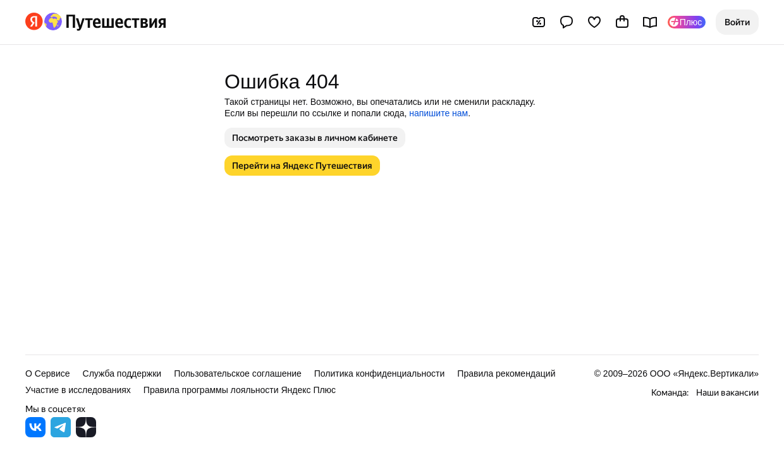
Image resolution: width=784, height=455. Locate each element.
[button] (737, 22)
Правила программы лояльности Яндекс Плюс (240, 390)
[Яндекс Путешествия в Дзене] (86, 433)
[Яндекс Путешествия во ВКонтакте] (35, 433)
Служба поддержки (122, 373)
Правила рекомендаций (506, 373)
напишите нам (438, 113)
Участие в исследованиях (78, 390)
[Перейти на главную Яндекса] (34, 21)
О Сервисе (47, 373)
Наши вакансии (727, 392)
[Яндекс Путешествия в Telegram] (61, 433)
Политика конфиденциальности (379, 373)
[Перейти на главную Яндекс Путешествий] (104, 21)
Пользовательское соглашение (238, 373)
